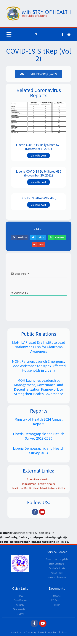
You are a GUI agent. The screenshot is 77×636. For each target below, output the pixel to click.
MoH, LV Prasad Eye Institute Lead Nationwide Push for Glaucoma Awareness (38, 347)
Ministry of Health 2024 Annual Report (39, 421)
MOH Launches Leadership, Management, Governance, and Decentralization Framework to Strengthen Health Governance (38, 387)
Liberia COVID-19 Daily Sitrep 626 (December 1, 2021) (38, 147)
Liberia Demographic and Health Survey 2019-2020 (38, 436)
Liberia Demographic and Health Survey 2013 (38, 450)
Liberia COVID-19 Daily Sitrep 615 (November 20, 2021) (38, 173)
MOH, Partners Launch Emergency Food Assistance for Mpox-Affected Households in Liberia (38, 366)
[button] (38, 74)
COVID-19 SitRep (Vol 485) (38, 198)
